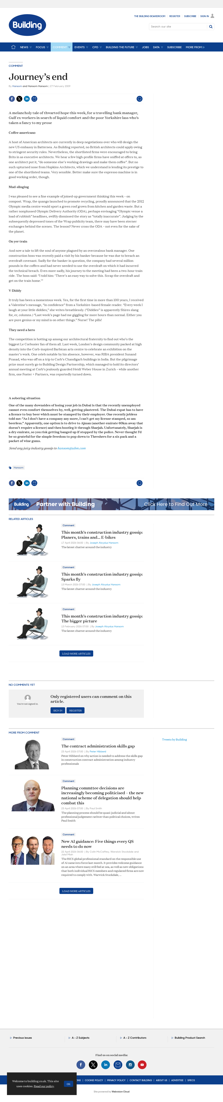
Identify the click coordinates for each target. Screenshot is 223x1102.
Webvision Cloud (120, 1091)
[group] (194, 46)
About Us (161, 1080)
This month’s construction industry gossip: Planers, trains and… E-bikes (102, 534)
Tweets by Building (174, 739)
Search (211, 26)
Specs (191, 1080)
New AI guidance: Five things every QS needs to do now (97, 843)
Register (174, 16)
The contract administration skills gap (98, 746)
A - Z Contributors (134, 1038)
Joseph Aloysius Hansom (104, 542)
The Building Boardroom (149, 16)
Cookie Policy (94, 1080)
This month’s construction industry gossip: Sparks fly (102, 576)
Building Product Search (190, 1038)
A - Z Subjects (80, 1038)
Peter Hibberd (98, 751)
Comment (16, 66)
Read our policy (44, 1086)
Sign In (204, 16)
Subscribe (190, 16)
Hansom (17, 86)
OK (68, 1084)
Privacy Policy (116, 1080)
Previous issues (22, 1038)
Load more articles (76, 653)
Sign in (57, 710)
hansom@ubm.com (71, 447)
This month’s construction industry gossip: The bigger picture (102, 618)
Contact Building (141, 1080)
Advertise (177, 1080)
